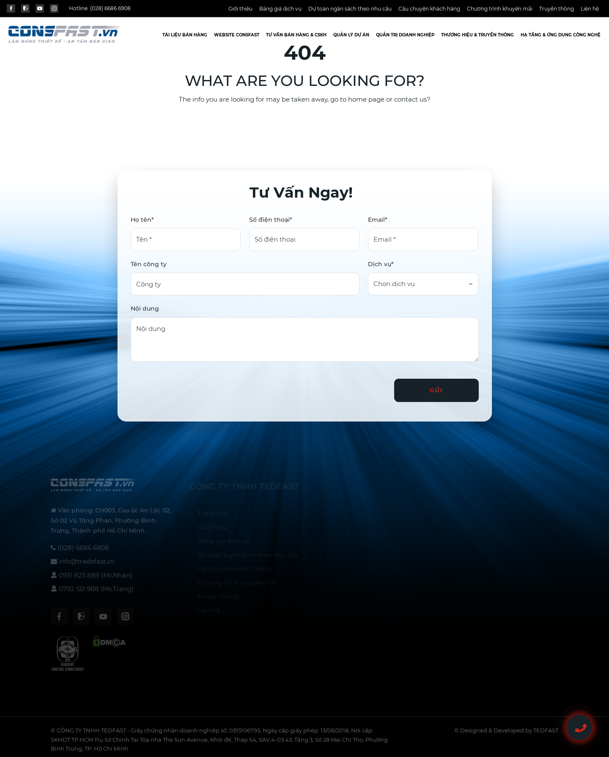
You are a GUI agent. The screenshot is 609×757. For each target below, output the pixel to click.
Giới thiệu (240, 9)
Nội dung (145, 308)
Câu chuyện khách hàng (429, 9)
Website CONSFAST (236, 35)
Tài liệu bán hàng (184, 35)
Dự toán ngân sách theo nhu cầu (350, 9)
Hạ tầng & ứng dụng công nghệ (561, 35)
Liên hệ (590, 9)
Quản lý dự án (351, 35)
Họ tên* (142, 219)
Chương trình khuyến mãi (499, 9)
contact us (410, 99)
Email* (377, 219)
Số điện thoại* (270, 219)
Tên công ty (149, 264)
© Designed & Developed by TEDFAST (506, 733)
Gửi (436, 390)
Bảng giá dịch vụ (280, 9)
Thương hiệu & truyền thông (477, 35)
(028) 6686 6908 (110, 8)
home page (366, 99)
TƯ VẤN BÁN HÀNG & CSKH (296, 35)
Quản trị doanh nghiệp (405, 35)
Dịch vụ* (381, 264)
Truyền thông (556, 9)
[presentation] (195, 386)
